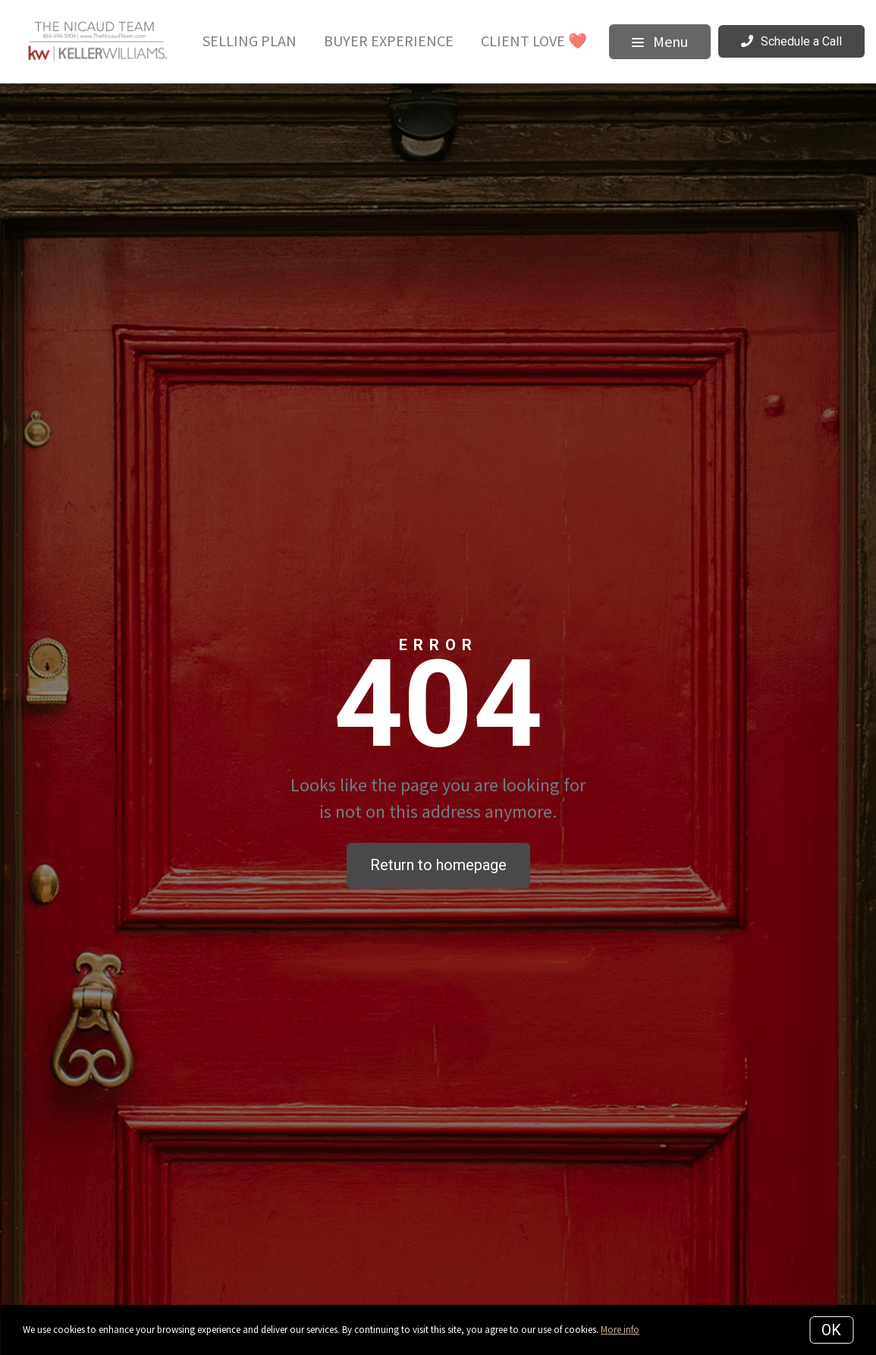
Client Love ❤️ (534, 40)
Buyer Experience (389, 40)
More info (620, 1329)
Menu (660, 41)
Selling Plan (250, 40)
